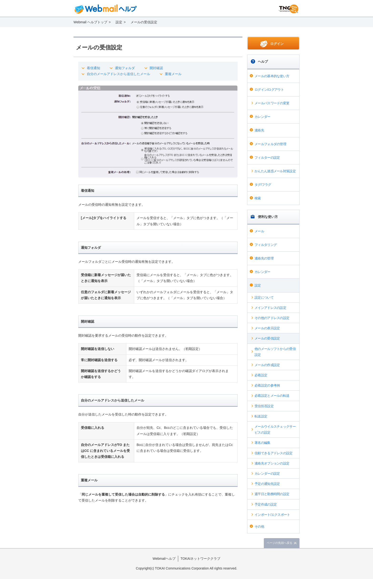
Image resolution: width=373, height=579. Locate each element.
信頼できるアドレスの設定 (274, 453)
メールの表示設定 (267, 328)
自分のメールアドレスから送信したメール (118, 74)
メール (259, 231)
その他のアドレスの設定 (272, 318)
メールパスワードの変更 (272, 103)
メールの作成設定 (267, 365)
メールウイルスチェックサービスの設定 (275, 429)
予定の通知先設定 (267, 484)
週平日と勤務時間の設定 (272, 494)
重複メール (173, 74)
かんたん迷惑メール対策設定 (275, 171)
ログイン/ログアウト (269, 89)
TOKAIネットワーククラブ (201, 558)
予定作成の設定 (266, 504)
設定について (264, 297)
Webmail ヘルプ (106, 9)
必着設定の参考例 (267, 385)
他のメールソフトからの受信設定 (275, 352)
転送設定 (261, 416)
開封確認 (156, 68)
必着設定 (261, 375)
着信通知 (93, 68)
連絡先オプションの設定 (272, 463)
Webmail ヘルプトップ (90, 22)
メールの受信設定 (267, 338)
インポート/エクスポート (272, 515)
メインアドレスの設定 (270, 308)
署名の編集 (262, 443)
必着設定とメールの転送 (272, 395)
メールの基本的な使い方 (272, 76)
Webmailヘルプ (164, 558)
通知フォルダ (125, 68)
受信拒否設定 (264, 406)
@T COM (288, 9)
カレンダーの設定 (267, 473)
